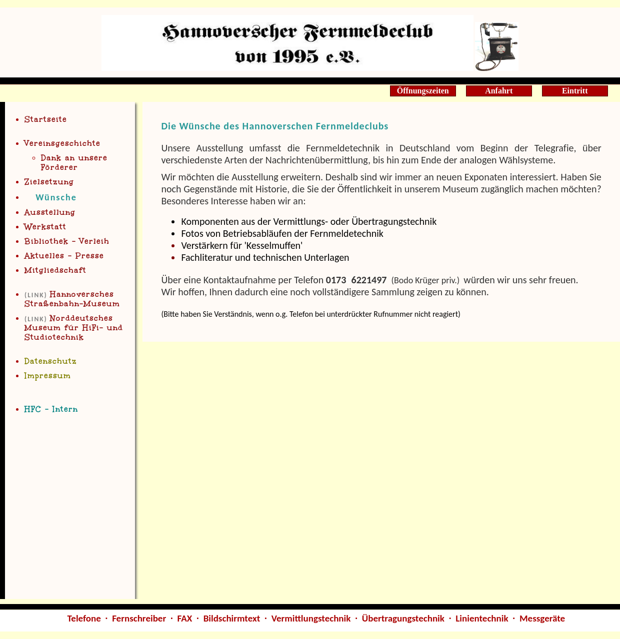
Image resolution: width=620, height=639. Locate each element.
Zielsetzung (49, 182)
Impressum (47, 376)
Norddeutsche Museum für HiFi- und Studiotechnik (73, 328)
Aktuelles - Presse (64, 256)
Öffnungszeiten (423, 90)
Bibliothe (67, 241)
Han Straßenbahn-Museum (72, 299)
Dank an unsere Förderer (74, 162)
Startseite (45, 119)
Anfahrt (498, 90)
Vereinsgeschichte (62, 143)
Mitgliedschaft (55, 270)
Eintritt (575, 90)
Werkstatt (45, 227)
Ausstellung (50, 212)
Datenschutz (50, 361)
